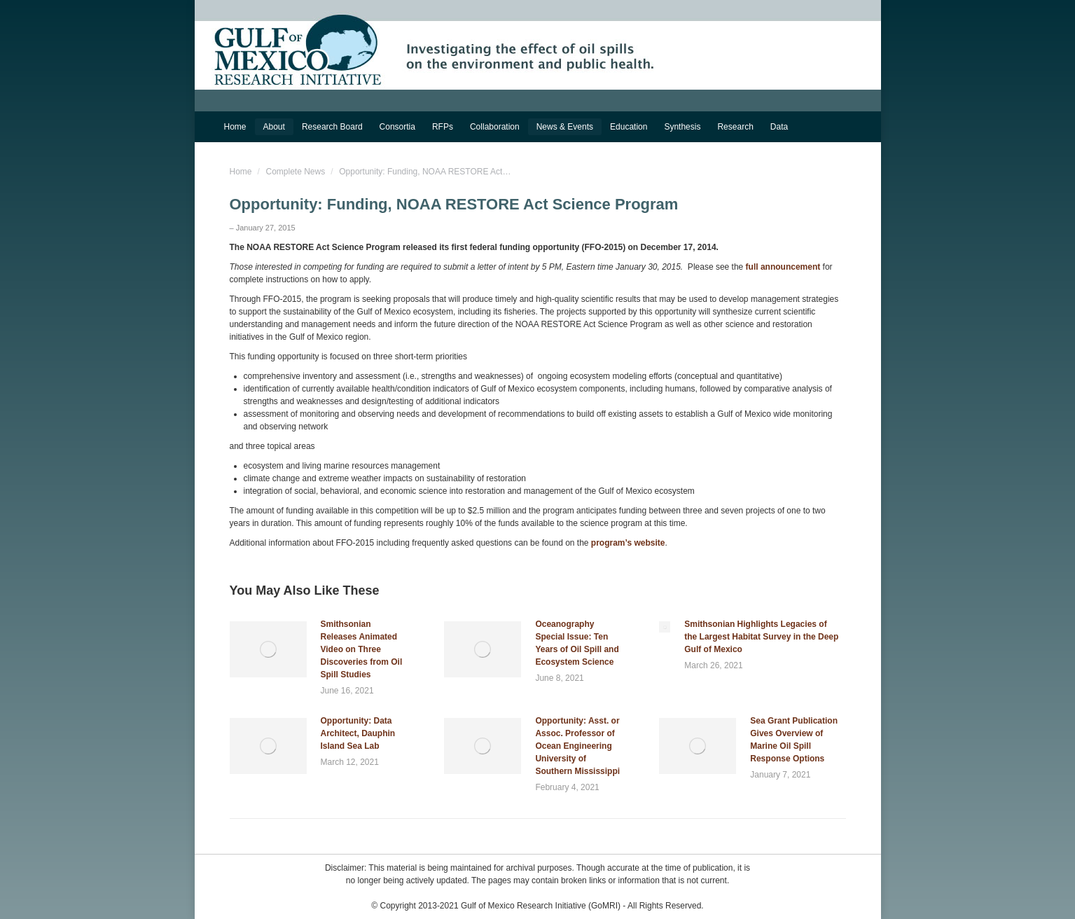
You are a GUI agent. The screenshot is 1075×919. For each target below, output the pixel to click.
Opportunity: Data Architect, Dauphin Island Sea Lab (358, 733)
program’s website (628, 543)
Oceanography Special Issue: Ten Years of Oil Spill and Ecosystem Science (576, 643)
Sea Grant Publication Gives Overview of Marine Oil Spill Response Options (794, 739)
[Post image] (268, 649)
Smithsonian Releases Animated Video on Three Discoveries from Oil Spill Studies (362, 649)
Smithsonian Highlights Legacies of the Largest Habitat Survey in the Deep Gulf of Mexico (761, 636)
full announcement (783, 267)
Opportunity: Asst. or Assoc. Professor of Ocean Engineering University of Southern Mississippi (577, 746)
